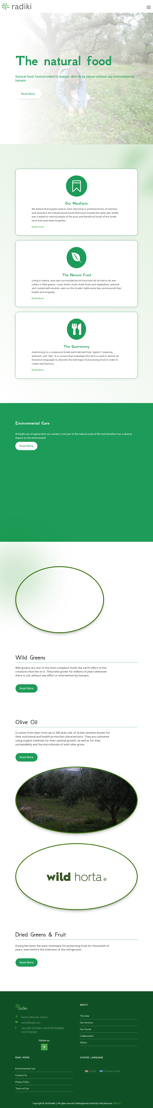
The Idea (84, 1015)
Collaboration (87, 1035)
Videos (83, 1042)
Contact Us (21, 1075)
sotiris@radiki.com (30, 1022)
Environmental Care (25, 1068)
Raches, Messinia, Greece (34, 1017)
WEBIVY (117, 1103)
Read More (28, 94)
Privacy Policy (22, 1081)
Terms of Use (22, 1088)
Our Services (86, 1022)
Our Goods (85, 1029)
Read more (38, 226)
